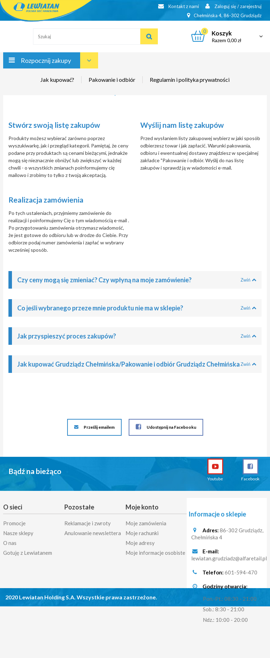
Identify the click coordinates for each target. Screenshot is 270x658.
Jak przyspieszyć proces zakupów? (136, 336)
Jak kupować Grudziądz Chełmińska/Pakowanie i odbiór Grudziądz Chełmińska (136, 364)
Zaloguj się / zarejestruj (233, 6)
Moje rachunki (142, 532)
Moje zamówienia (146, 522)
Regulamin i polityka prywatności (190, 79)
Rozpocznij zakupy (46, 60)
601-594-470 (241, 574)
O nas (10, 542)
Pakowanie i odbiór (112, 79)
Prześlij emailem (94, 427)
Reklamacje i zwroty (87, 522)
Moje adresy (140, 542)
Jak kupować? (57, 79)
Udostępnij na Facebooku (166, 427)
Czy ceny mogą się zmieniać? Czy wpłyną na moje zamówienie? (136, 280)
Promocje (14, 522)
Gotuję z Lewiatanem (27, 551)
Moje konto (142, 507)
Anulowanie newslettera (92, 532)
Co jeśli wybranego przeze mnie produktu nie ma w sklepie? (136, 308)
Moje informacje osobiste (155, 551)
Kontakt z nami (178, 6)
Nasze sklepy (18, 532)
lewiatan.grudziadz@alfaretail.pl (229, 560)
